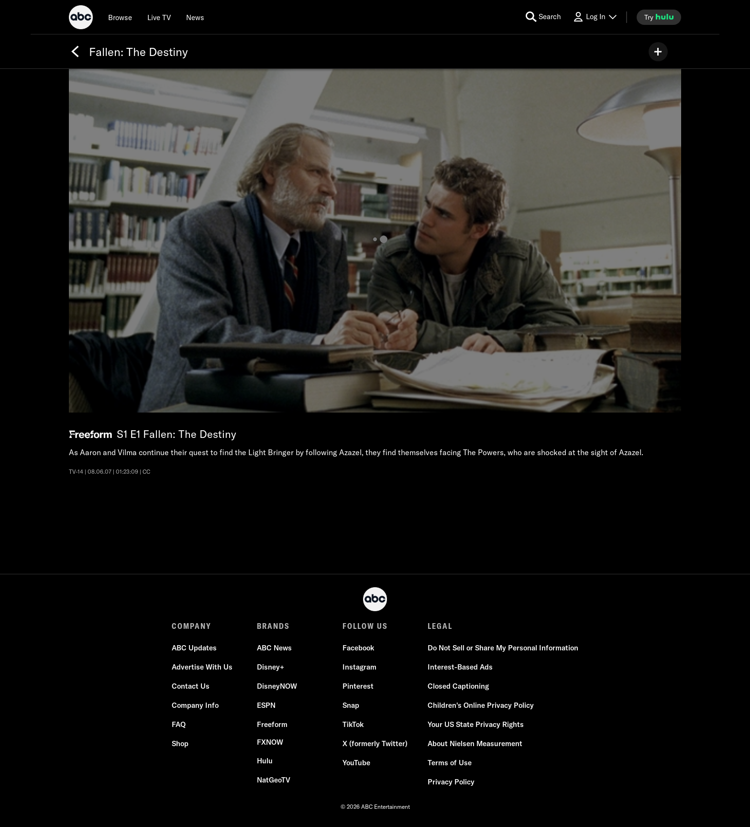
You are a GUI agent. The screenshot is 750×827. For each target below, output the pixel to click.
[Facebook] (358, 648)
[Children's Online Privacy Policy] (481, 705)
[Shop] (180, 744)
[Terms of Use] (450, 763)
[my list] (658, 51)
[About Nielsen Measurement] (475, 744)
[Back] (75, 51)
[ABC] (81, 18)
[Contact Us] (191, 686)
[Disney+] (270, 667)
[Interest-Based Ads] (460, 667)
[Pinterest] (358, 686)
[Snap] (350, 705)
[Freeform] (272, 724)
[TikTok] (353, 724)
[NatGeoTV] (273, 780)
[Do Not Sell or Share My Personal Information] (503, 648)
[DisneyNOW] (277, 686)
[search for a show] (543, 17)
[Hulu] (265, 761)
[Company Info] (195, 705)
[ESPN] (266, 705)
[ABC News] (274, 648)
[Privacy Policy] (451, 782)
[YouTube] (356, 763)
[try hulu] (659, 17)
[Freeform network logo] (90, 434)
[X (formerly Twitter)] (375, 744)
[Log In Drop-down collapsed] (595, 17)
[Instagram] (359, 667)
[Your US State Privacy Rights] (476, 724)
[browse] (120, 17)
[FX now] (270, 742)
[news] (195, 17)
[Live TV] (159, 17)
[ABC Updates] (194, 648)
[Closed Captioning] (458, 686)
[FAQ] (179, 724)
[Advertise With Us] (202, 667)
